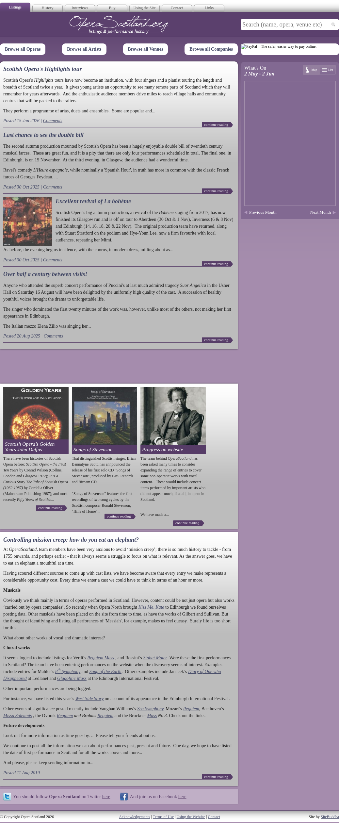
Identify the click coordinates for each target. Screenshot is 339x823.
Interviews (80, 8)
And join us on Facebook (158, 796)
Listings (15, 7)
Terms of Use (163, 817)
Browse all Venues (145, 49)
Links (209, 8)
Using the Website (191, 817)
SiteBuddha (330, 817)
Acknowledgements (134, 817)
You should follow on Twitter (61, 796)
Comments (52, 120)
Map (314, 70)
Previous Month (262, 212)
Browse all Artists (84, 49)
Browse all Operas (22, 49)
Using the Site (145, 8)
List (330, 70)
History (48, 8)
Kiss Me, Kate (151, 607)
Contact (177, 8)
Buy (112, 8)
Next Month (320, 212)
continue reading (216, 124)
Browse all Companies (211, 49)
